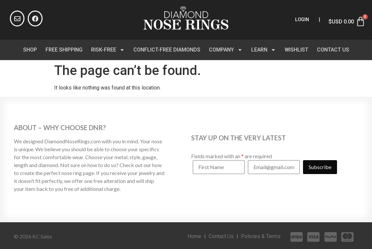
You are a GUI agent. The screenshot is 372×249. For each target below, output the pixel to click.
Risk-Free (108, 50)
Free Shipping (64, 50)
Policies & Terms (261, 236)
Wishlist (296, 50)
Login (302, 19)
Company (226, 50)
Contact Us (333, 50)
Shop (30, 50)
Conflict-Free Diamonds (166, 50)
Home (194, 236)
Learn (263, 50)
